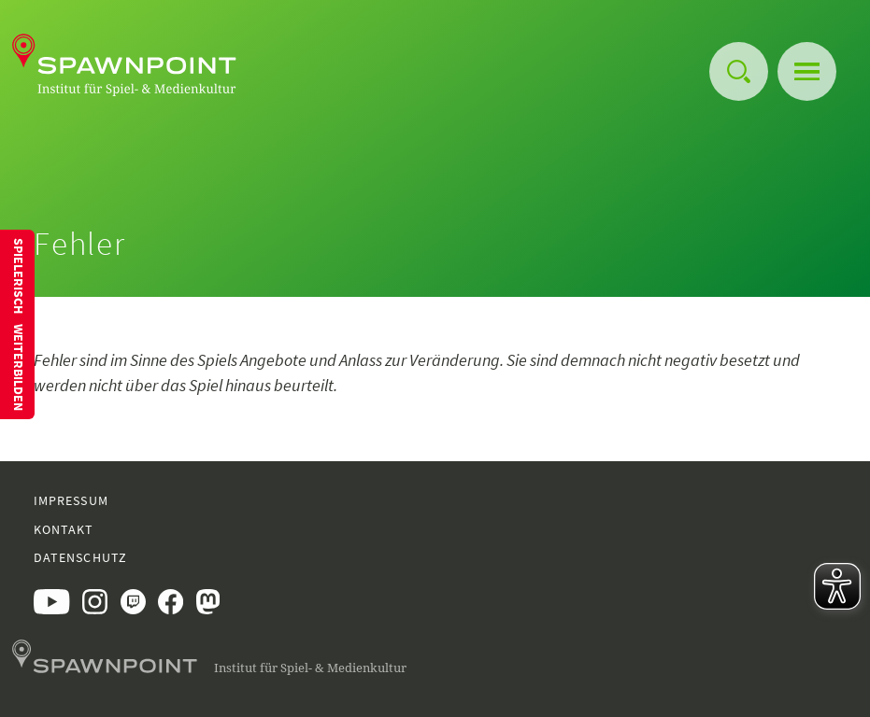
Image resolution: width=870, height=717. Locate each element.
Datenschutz (80, 557)
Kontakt (64, 529)
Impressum (71, 500)
